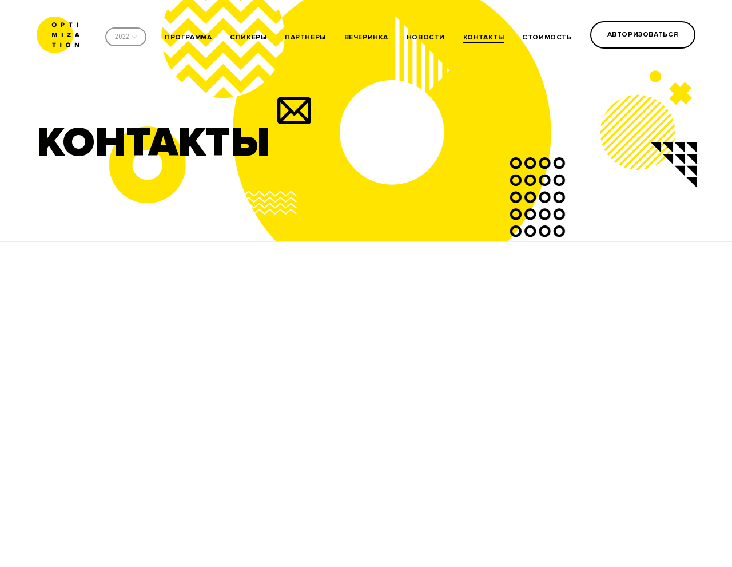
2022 (122, 37)
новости (426, 37)
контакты (483, 37)
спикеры (248, 37)
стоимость (546, 37)
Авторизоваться (642, 34)
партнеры (305, 37)
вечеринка (366, 37)
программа (188, 37)
